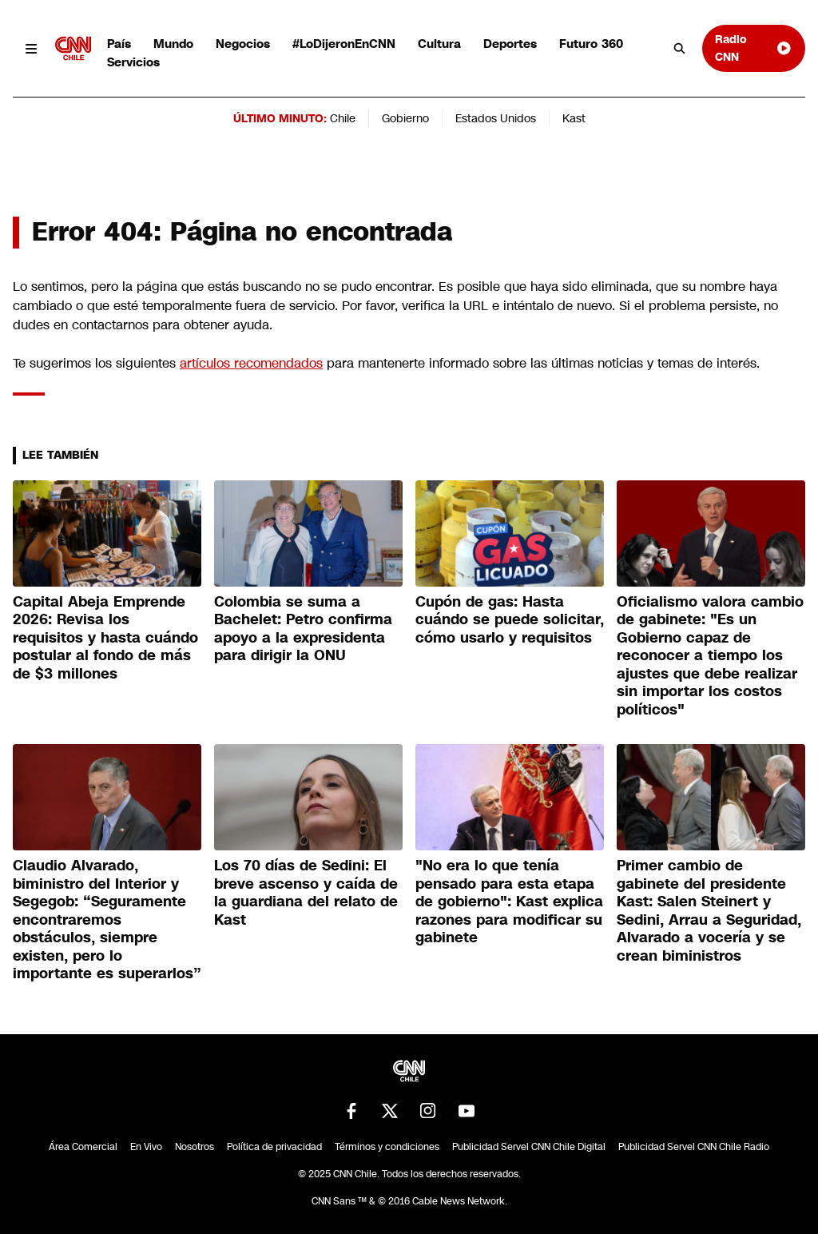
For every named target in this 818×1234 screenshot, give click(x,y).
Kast (574, 118)
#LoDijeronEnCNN (343, 43)
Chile (342, 118)
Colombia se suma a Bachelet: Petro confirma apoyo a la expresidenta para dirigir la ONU (303, 629)
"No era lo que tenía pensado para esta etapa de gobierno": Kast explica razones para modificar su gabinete (509, 901)
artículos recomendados (251, 363)
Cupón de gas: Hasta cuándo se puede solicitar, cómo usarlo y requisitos (509, 619)
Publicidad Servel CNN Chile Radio (693, 1146)
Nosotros (194, 1146)
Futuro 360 (591, 43)
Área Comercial (83, 1146)
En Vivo (146, 1146)
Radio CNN (753, 47)
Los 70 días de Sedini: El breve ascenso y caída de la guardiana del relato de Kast (306, 892)
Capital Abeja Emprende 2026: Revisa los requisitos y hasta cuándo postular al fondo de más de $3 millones (105, 637)
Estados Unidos (495, 118)
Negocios (243, 43)
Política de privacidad (274, 1146)
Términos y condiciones (387, 1146)
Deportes (510, 43)
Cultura (439, 43)
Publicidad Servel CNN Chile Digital (529, 1146)
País (119, 43)
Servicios (133, 62)
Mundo (173, 43)
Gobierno (405, 118)
